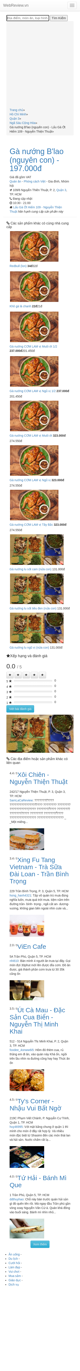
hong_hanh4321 (20, 895)
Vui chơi (14, 1271)
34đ (29, 266)
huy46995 (16, 1126)
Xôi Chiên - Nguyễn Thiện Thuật (39, 778)
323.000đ (59, 435)
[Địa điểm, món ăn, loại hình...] (27, 18)
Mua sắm (15, 1276)
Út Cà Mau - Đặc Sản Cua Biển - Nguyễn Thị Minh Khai (37, 1020)
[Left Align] (10, 675)
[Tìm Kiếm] (58, 18)
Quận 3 (61, 190)
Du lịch (13, 1258)
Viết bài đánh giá (20, 709)
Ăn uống (14, 1254)
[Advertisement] (40, 65)
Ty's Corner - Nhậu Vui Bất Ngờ (35, 1104)
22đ (34, 306)
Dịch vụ (14, 1284)
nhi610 (14, 961)
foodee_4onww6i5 (22, 1050)
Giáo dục (15, 1280)
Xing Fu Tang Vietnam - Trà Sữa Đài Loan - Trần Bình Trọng (39, 870)
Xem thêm (40, 1244)
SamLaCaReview (21, 800)
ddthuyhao (16, 1199)
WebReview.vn (16, 5)
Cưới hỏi (14, 1263)
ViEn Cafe (31, 946)
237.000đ (16, 350)
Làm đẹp (14, 1267)
